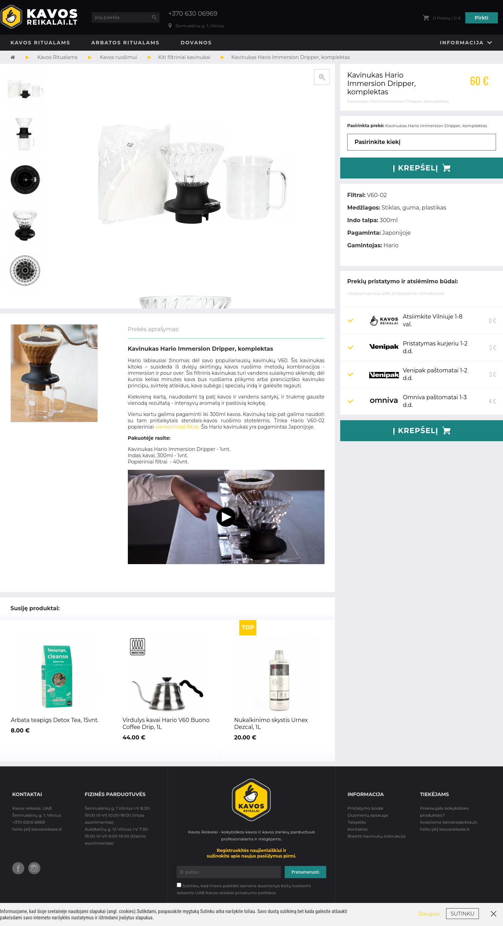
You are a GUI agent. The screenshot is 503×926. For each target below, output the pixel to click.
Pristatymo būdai (366, 808)
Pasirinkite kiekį (377, 142)
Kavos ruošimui (118, 57)
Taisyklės (357, 822)
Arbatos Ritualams (125, 42)
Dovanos (196, 42)
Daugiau (429, 913)
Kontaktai (358, 829)
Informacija (462, 42)
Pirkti (481, 18)
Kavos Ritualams (40, 42)
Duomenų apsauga (368, 815)
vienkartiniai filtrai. (177, 427)
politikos (267, 892)
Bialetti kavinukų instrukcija (377, 836)
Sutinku (462, 913)
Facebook (18, 868)
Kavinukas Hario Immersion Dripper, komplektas (290, 57)
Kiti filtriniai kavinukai (184, 57)
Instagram (34, 868)
